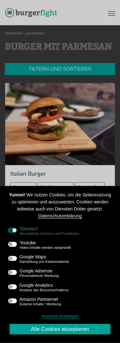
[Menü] (109, 13)
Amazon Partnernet (40, 301)
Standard (49, 230)
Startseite (13, 33)
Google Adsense (39, 273)
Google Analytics (44, 287)
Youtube (45, 244)
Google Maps (44, 259)
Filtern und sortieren (60, 68)
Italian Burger (28, 174)
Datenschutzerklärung (60, 215)
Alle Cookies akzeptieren (60, 329)
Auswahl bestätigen (60, 316)
